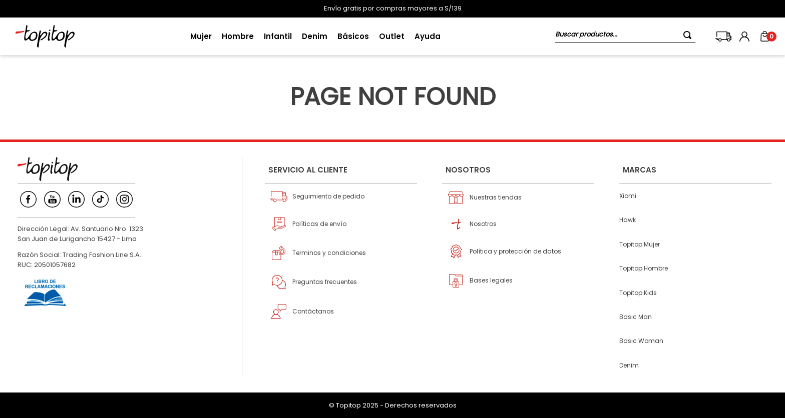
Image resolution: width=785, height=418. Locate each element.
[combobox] (625, 36)
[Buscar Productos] (689, 35)
